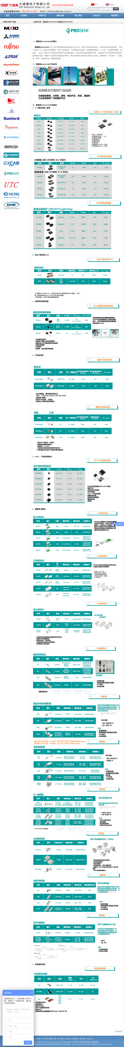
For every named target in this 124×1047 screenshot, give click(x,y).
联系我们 (114, 16)
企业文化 (96, 16)
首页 (7, 16)
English (111, 4)
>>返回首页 (118, 1031)
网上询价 (78, 16)
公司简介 (24, 16)
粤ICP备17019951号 (86, 1039)
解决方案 (60, 16)
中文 (96, 4)
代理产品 (42, 16)
